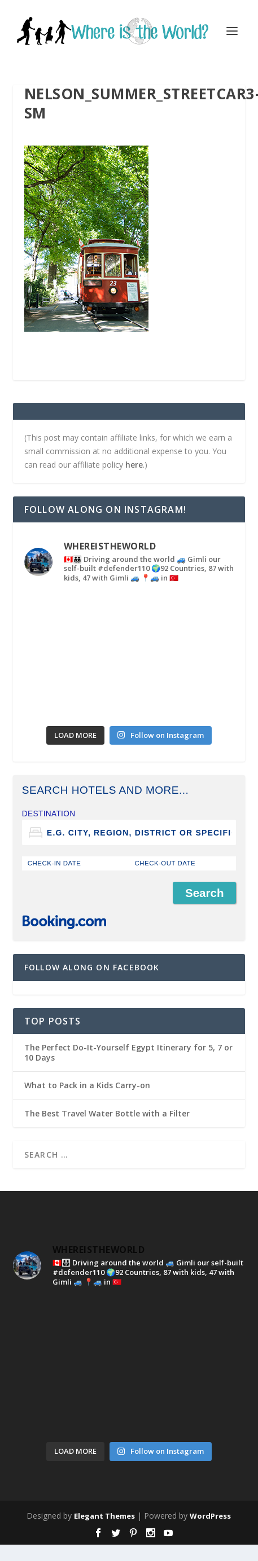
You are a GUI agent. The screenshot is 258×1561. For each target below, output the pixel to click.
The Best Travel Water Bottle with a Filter (107, 1113)
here (134, 464)
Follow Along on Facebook (92, 967)
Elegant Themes (104, 1516)
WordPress (210, 1516)
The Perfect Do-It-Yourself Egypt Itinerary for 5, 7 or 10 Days (128, 1052)
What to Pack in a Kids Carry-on (87, 1085)
